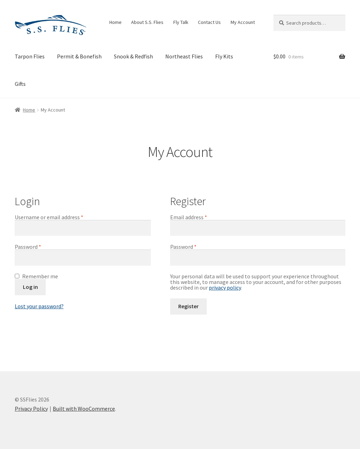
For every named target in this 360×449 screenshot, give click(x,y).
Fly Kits (224, 56)
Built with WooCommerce (84, 408)
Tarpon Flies (30, 56)
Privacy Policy (31, 408)
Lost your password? (39, 306)
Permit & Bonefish (79, 56)
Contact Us (209, 22)
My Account (243, 22)
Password (38, 246)
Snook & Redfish (133, 56)
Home (115, 22)
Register (188, 306)
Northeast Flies (184, 56)
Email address (199, 217)
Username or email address (59, 217)
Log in (30, 286)
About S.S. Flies (147, 22)
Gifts (20, 83)
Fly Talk (180, 22)
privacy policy (225, 287)
